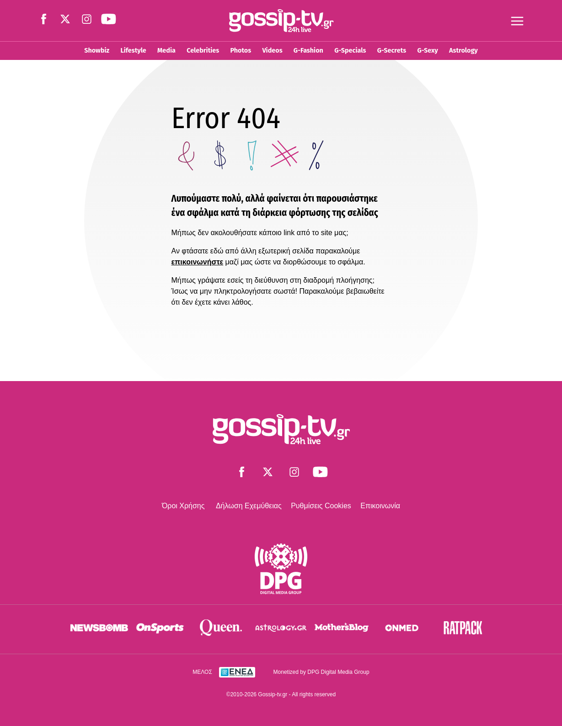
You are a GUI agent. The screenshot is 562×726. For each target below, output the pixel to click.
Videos (272, 50)
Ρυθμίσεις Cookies (321, 506)
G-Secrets (391, 50)
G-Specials (350, 50)
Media (166, 50)
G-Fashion (308, 50)
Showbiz (96, 50)
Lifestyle (133, 50)
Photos (240, 50)
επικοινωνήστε (197, 262)
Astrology (463, 50)
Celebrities (203, 50)
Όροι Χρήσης (183, 506)
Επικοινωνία (380, 506)
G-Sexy (427, 50)
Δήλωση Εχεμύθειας (249, 506)
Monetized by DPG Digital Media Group (321, 672)
